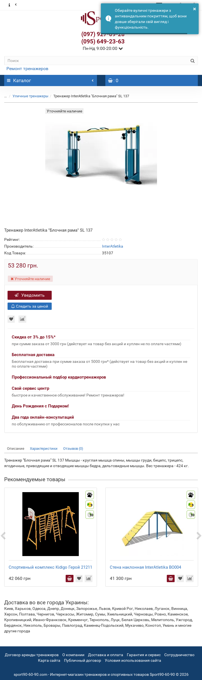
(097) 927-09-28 (103, 34)
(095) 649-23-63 (103, 41)
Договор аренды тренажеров (32, 655)
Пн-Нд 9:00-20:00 (103, 48)
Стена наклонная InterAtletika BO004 (145, 567)
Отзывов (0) (73, 448)
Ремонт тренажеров (27, 68)
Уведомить (30, 295)
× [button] (194, 8)
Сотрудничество (179, 655)
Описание (15, 448)
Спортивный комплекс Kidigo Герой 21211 (50, 567)
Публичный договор (82, 660)
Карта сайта (49, 660)
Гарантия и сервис (144, 655)
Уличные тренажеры (30, 96)
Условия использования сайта (133, 660)
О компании (73, 655)
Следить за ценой (29, 306)
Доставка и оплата (105, 655)
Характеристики (44, 448)
